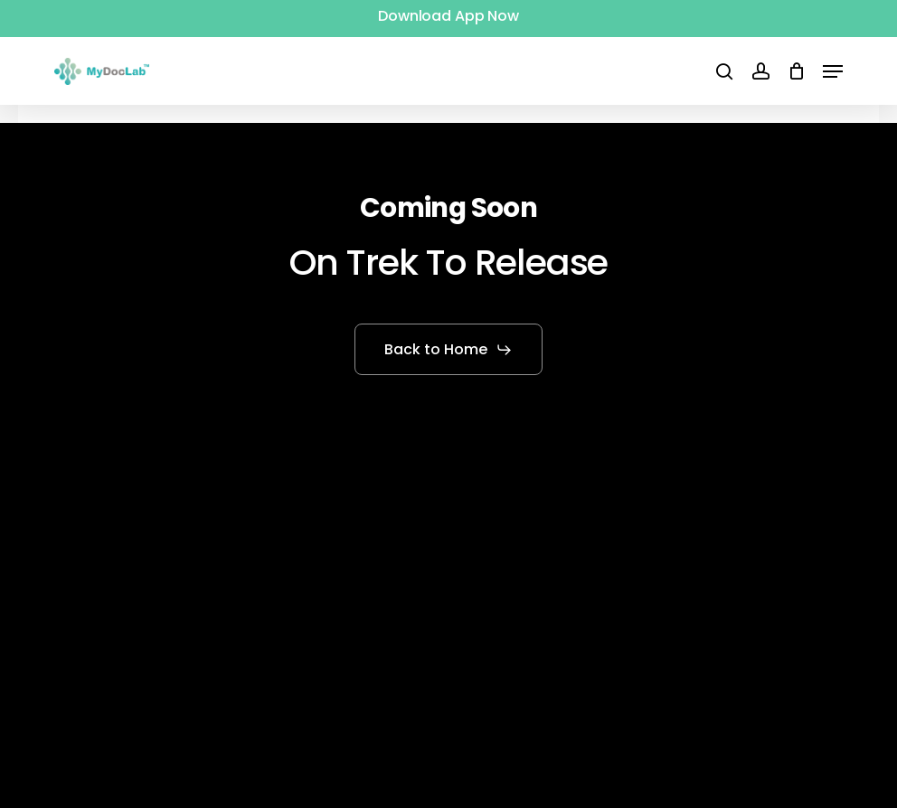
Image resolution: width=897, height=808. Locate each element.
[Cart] (796, 71)
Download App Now (448, 15)
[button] (833, 71)
